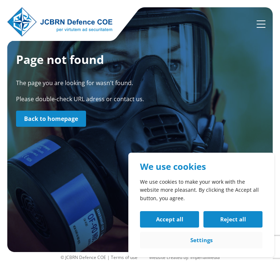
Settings (201, 240)
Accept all (169, 219)
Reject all (233, 219)
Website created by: (169, 257)
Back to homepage (51, 119)
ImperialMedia (205, 257)
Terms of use (124, 257)
